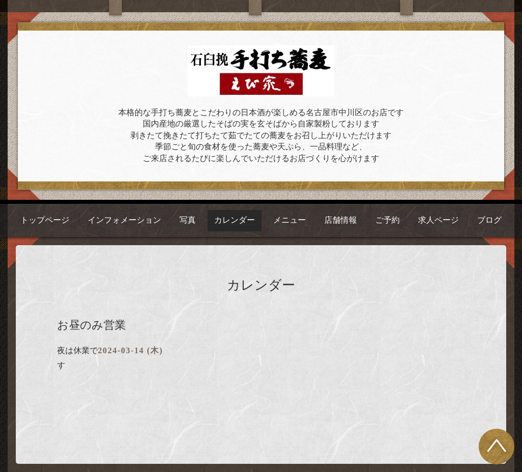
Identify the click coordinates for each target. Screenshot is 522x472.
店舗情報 (340, 220)
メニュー (289, 220)
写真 (187, 220)
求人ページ (438, 220)
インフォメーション (124, 220)
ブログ (489, 220)
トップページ (44, 220)
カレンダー (234, 220)
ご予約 (387, 220)
